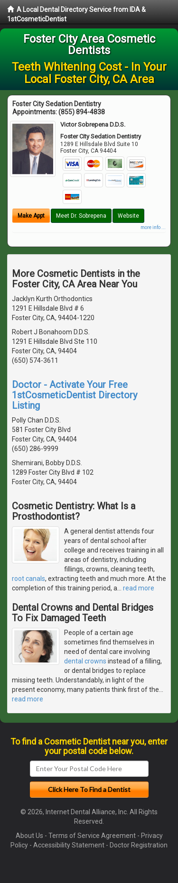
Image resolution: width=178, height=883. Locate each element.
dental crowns (85, 661)
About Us (29, 835)
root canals (28, 578)
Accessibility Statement (68, 845)
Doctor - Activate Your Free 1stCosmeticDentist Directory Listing (74, 395)
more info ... (153, 227)
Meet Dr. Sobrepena (81, 215)
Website (128, 215)
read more (138, 588)
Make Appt (31, 215)
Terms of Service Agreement (92, 835)
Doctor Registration (139, 845)
